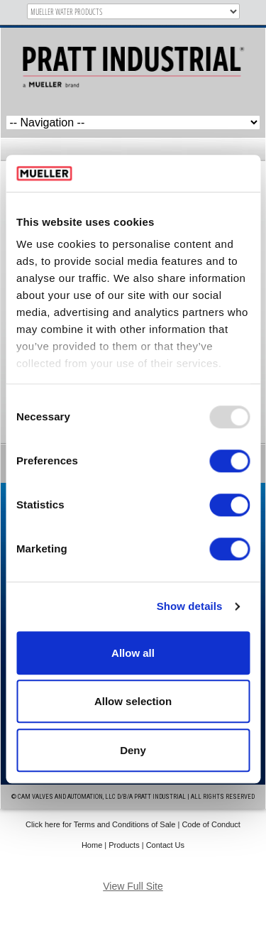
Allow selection (133, 702)
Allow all (133, 653)
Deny (133, 750)
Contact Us (165, 845)
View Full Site (133, 886)
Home (92, 845)
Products (124, 845)
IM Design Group (158, 865)
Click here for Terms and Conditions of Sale (100, 824)
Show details (190, 607)
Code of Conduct (211, 824)
